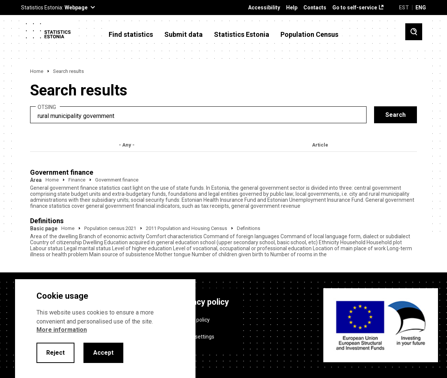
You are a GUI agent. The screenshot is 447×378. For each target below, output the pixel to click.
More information (61, 329)
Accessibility (264, 8)
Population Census (309, 34)
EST (404, 8)
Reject (55, 352)
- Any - (127, 145)
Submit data (183, 34)
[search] (198, 114)
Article (320, 145)
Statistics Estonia (241, 34)
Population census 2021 (110, 228)
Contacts (314, 8)
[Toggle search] (414, 32)
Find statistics (131, 34)
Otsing (47, 107)
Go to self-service (354, 8)
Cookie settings (196, 337)
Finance (76, 180)
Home (36, 71)
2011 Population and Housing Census (186, 228)
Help (291, 8)
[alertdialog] (105, 328)
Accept (103, 352)
